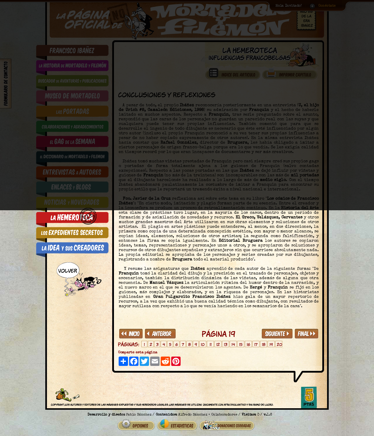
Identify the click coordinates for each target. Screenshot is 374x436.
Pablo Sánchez (138, 412)
